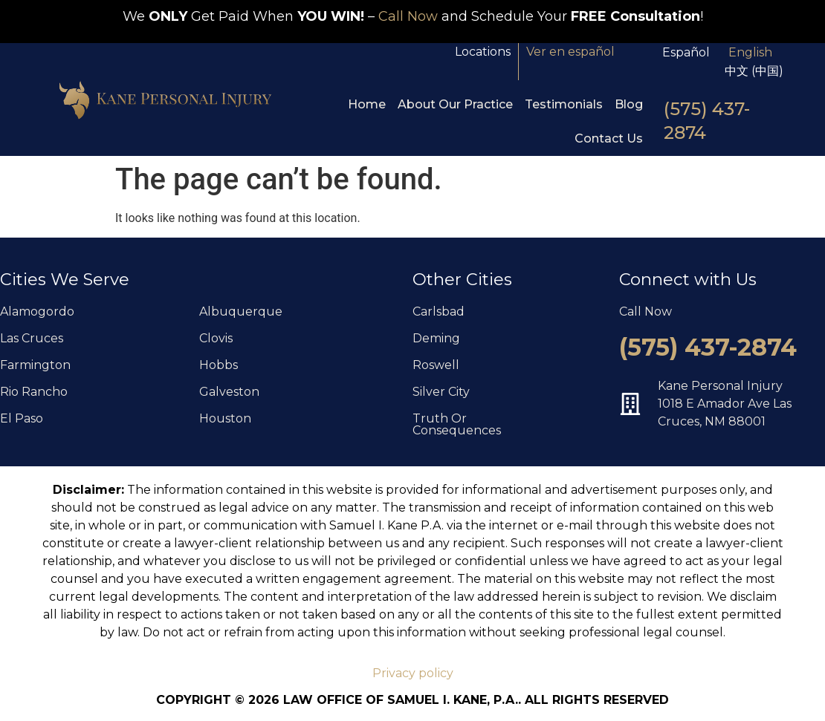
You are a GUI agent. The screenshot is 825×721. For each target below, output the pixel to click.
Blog (629, 104)
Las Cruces (31, 338)
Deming (436, 338)
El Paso (21, 418)
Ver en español (570, 52)
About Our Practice (455, 104)
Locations (483, 52)
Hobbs (218, 365)
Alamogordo (37, 311)
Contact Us (609, 138)
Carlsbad (438, 311)
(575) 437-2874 (708, 347)
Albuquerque (240, 311)
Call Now (408, 16)
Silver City (441, 392)
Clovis (216, 338)
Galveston (229, 392)
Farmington (35, 365)
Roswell (435, 365)
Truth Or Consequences (456, 424)
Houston (225, 418)
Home (367, 104)
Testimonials (564, 104)
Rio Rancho (34, 392)
